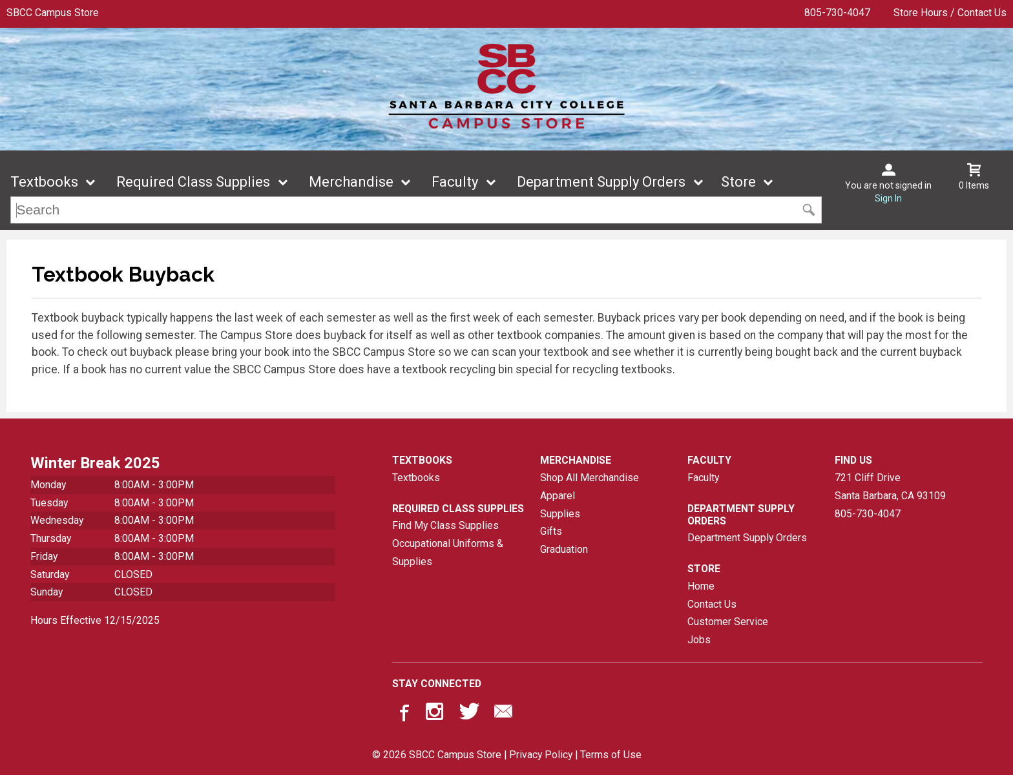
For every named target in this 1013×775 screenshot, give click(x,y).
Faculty (455, 182)
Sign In (888, 198)
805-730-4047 (837, 12)
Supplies (560, 514)
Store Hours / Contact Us (950, 12)
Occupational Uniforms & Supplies (447, 552)
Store (738, 182)
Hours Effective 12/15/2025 (95, 620)
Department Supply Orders (601, 182)
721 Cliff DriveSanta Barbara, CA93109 (890, 486)
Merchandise (351, 182)
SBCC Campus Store (52, 12)
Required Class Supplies (193, 182)
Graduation (564, 549)
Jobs (699, 640)
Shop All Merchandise (589, 477)
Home (701, 586)
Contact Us (711, 604)
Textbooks (44, 182)
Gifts (551, 531)
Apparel (557, 496)
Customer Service (727, 621)
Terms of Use (611, 755)
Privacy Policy (540, 755)
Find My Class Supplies (445, 525)
